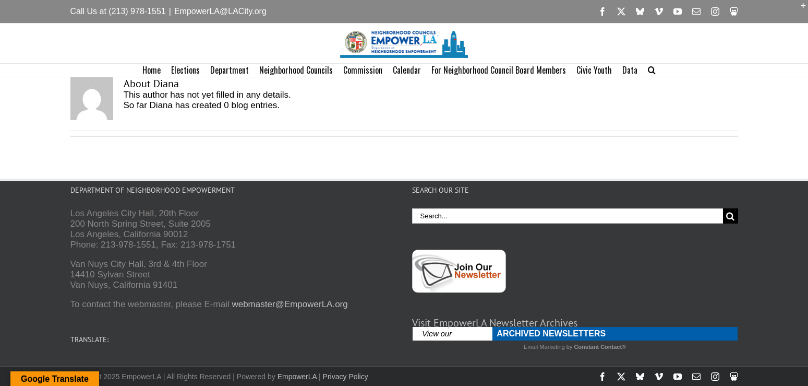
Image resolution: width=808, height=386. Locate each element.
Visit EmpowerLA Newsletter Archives (494, 323)
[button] (652, 70)
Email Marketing (544, 347)
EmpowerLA (297, 376)
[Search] (730, 216)
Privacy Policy (345, 376)
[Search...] (567, 216)
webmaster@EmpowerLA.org (289, 304)
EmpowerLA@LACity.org (220, 11)
